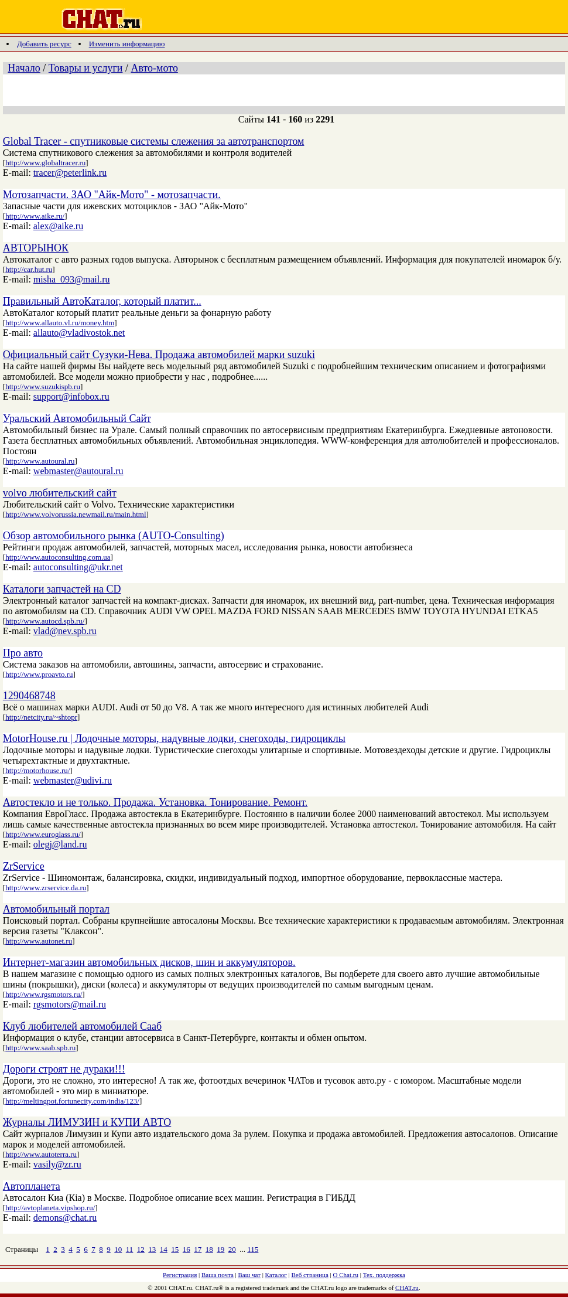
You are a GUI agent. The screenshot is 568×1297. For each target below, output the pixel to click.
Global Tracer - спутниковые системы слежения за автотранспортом (153, 141)
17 (197, 1249)
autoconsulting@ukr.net (78, 567)
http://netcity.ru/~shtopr (41, 717)
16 (186, 1249)
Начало (24, 68)
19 (220, 1249)
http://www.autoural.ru (39, 461)
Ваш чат (249, 1274)
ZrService (24, 866)
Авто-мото (154, 68)
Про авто (23, 653)
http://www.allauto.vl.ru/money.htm (59, 322)
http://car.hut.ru (28, 269)
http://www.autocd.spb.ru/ (44, 621)
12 (141, 1249)
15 (175, 1249)
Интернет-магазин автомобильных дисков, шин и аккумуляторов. (149, 962)
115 (252, 1249)
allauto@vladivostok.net (79, 333)
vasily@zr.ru (57, 1164)
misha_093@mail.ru (71, 279)
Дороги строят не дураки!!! (64, 1069)
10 (118, 1249)
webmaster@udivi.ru (72, 780)
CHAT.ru (407, 1287)
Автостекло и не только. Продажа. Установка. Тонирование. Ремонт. (155, 802)
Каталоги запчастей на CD (62, 589)
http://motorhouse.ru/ (37, 770)
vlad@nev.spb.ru (65, 631)
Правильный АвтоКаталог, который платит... (102, 301)
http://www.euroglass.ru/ (42, 834)
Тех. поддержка (384, 1274)
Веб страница (310, 1274)
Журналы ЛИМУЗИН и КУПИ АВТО (87, 1122)
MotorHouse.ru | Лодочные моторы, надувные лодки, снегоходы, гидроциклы (174, 738)
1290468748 (29, 696)
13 (152, 1249)
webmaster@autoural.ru (78, 471)
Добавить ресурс (44, 43)
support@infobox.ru (71, 396)
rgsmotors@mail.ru (69, 1004)
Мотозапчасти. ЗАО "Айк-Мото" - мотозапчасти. (112, 194)
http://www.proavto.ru (39, 674)
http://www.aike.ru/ (34, 216)
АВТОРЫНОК (36, 248)
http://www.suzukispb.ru (42, 386)
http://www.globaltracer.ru (45, 162)
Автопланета (31, 1186)
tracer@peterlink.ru (70, 173)
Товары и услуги (86, 68)
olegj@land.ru (60, 844)
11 (130, 1249)
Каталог (276, 1274)
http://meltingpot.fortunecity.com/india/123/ (72, 1101)
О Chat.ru (345, 1274)
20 (232, 1249)
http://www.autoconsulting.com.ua (57, 557)
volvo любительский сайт (60, 493)
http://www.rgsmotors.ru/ (43, 994)
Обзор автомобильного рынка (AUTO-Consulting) (113, 536)
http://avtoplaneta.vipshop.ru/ (50, 1207)
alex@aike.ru (58, 226)
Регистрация (180, 1274)
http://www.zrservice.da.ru (45, 887)
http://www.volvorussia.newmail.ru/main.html (75, 514)
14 (163, 1249)
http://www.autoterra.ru (41, 1154)
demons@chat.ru (65, 1218)
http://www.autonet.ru (38, 941)
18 (209, 1249)
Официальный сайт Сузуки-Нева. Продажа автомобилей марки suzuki (159, 354)
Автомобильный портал (56, 909)
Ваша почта (217, 1274)
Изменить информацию (127, 43)
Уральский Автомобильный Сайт (77, 418)
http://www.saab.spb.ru (40, 1047)
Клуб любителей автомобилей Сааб (82, 1026)
